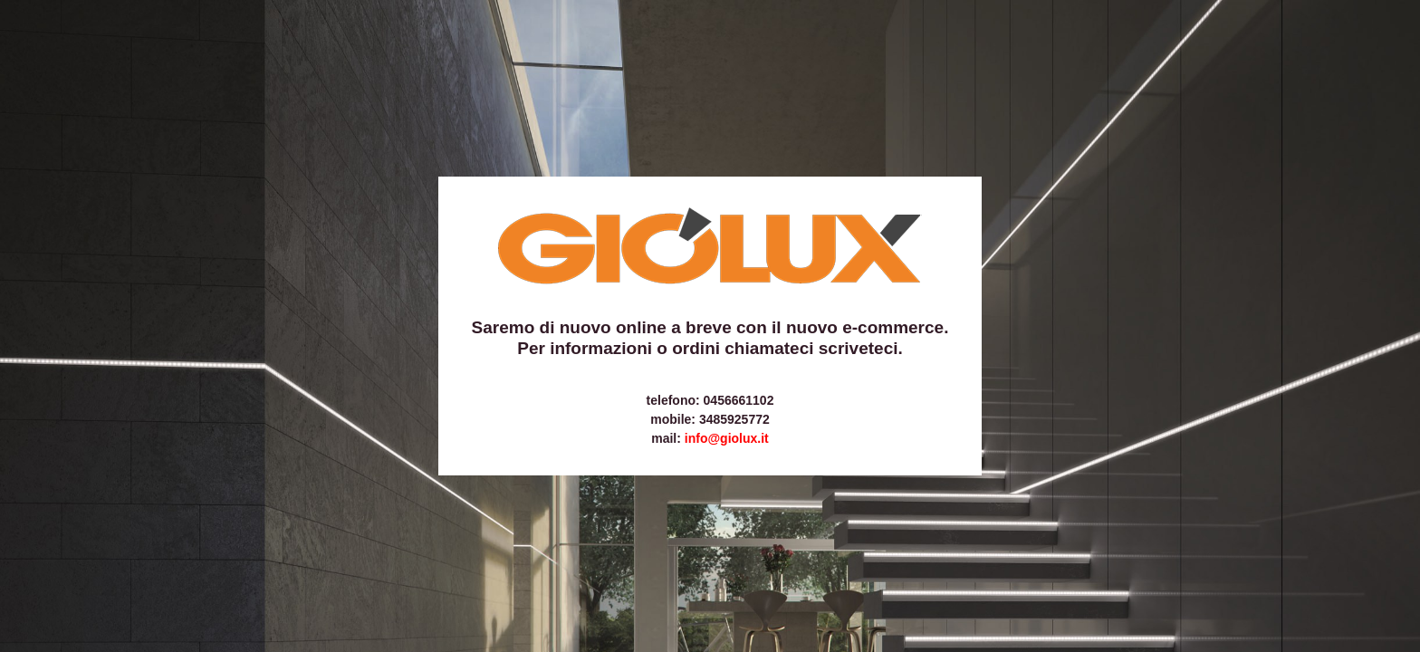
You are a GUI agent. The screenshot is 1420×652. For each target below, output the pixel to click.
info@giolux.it (727, 438)
